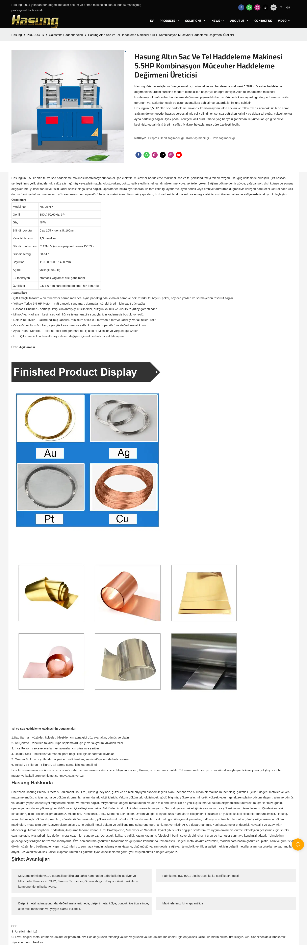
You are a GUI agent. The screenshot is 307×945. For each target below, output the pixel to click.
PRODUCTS (35, 35)
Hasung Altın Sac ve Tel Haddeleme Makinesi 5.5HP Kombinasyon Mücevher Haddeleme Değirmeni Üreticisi (161, 35)
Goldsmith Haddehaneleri (66, 35)
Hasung (16, 35)
